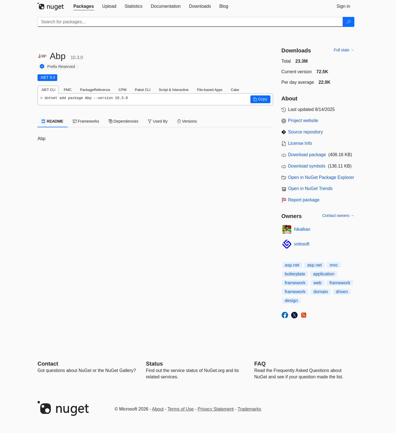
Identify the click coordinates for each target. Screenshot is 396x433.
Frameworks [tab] (86, 121)
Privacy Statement (216, 409)
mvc (334, 265)
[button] (260, 99)
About (158, 409)
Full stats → (344, 50)
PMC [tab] (67, 90)
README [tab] (52, 121)
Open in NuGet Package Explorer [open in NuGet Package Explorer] (321, 177)
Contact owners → (338, 215)
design (291, 300)
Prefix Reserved (61, 66)
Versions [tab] (187, 121)
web (317, 282)
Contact (48, 364)
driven (342, 291)
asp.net (292, 265)
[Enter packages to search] (190, 22)
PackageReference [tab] (95, 90)
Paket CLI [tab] (142, 90)
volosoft (301, 244)
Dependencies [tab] (123, 121)
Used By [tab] (158, 121)
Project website (303, 120)
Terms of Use (181, 409)
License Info (300, 143)
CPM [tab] (122, 90)
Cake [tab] (235, 90)
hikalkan (302, 229)
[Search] (348, 22)
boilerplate (295, 274)
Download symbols (306, 166)
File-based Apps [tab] (210, 90)
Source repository (305, 132)
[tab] (83, 6)
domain (320, 291)
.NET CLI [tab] (48, 90)
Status (154, 364)
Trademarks (249, 409)
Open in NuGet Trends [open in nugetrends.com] (310, 188)
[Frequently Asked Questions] (260, 364)
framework (295, 282)
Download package (307, 154)
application (324, 274)
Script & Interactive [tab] (173, 90)
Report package (304, 199)
